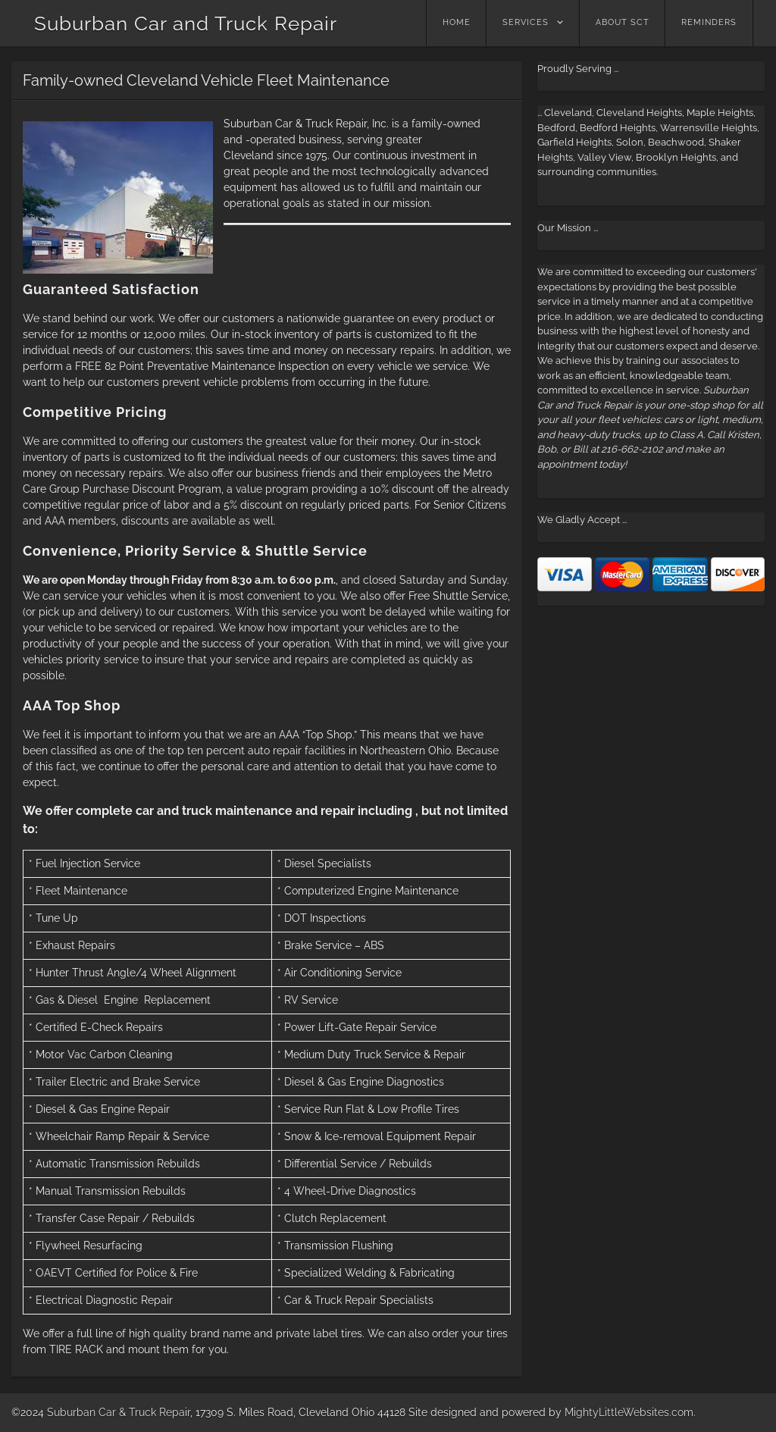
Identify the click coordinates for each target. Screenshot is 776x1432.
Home (457, 22)
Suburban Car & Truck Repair (118, 1412)
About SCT (622, 22)
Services (525, 22)
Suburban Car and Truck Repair (185, 23)
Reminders (709, 22)
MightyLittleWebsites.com (629, 1412)
